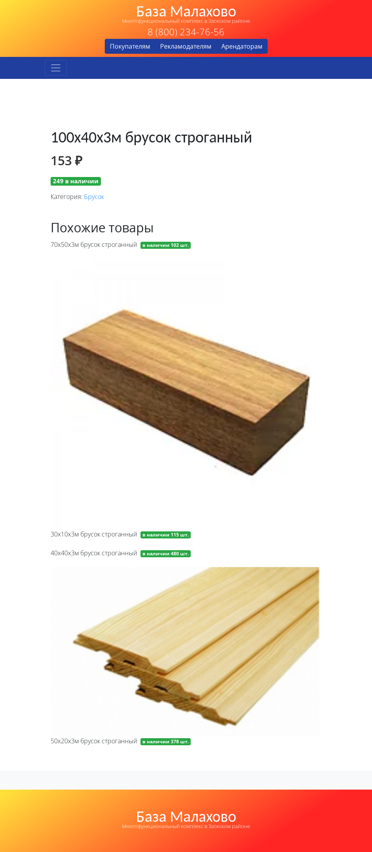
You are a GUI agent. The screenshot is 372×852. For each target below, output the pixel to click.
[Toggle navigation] (56, 68)
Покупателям (130, 46)
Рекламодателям (186, 46)
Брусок (94, 196)
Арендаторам (242, 46)
